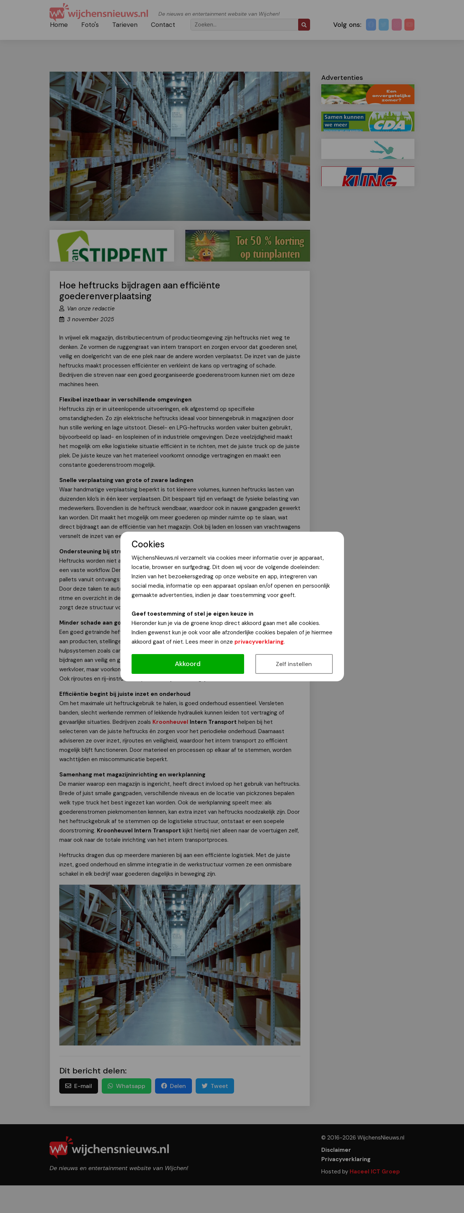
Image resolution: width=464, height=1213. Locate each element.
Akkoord (188, 663)
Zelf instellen (294, 664)
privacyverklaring (259, 641)
